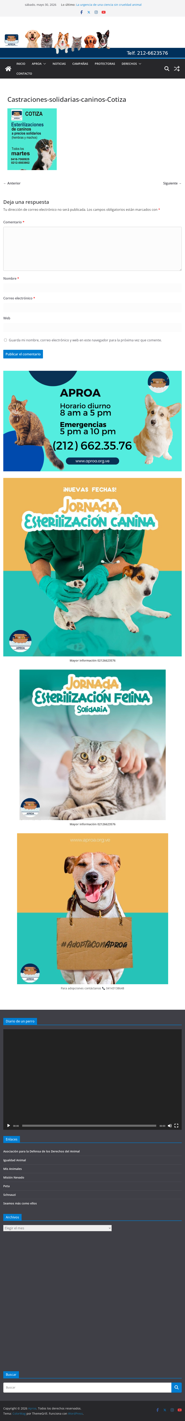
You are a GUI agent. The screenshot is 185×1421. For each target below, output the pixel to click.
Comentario (13, 222)
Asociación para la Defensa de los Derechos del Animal (41, 1151)
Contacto (24, 73)
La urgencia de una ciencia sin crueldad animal (109, 5)
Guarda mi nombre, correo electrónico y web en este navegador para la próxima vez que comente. (85, 340)
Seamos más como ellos (20, 1203)
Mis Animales (12, 1169)
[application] (92, 1079)
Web (6, 318)
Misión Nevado (13, 1177)
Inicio (20, 64)
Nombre (11, 278)
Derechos (129, 64)
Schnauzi (9, 1195)
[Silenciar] (170, 1126)
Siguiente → (172, 183)
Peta (6, 1186)
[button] (44, 64)
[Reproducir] (9, 1126)
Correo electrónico (19, 298)
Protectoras (105, 64)
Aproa (37, 64)
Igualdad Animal (14, 1160)
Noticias (59, 64)
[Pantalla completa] (176, 1126)
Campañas (80, 64)
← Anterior (12, 183)
